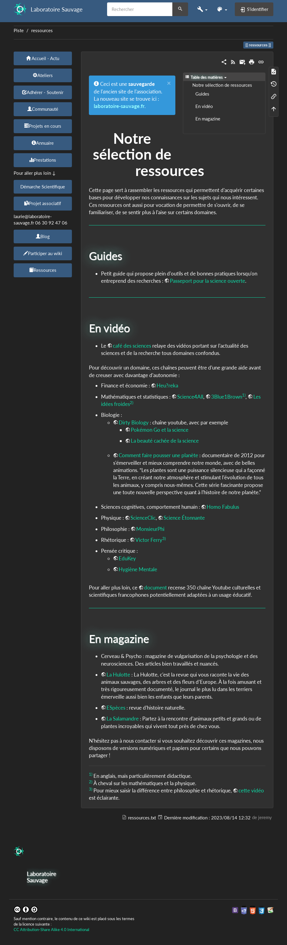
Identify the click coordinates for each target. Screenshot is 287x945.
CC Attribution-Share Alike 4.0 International (51, 929)
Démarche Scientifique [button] (42, 186)
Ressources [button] (42, 270)
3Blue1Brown (226, 396)
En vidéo (204, 106)
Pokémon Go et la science (159, 430)
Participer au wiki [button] (42, 253)
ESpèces (115, 707)
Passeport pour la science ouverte (207, 281)
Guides (202, 93)
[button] (202, 9)
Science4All (190, 396)
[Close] (169, 83)
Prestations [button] (42, 160)
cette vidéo (251, 790)
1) (243, 395)
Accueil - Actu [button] (42, 58)
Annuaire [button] (43, 143)
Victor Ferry (148, 540)
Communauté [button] (42, 109)
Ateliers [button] (43, 75)
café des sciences (132, 346)
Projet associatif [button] (42, 203)
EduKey (127, 558)
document (155, 587)
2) (131, 402)
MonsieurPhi (150, 529)
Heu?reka (167, 385)
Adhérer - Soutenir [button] (42, 92)
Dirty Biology (134, 422)
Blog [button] (43, 236)
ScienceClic (143, 518)
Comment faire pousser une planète (158, 455)
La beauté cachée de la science (165, 440)
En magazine (207, 118)
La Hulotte (118, 674)
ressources (42, 30)
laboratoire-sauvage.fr (119, 106)
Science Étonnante (184, 518)
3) (164, 538)
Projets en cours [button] (42, 126)
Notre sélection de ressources (222, 85)
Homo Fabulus (223, 507)
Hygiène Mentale (138, 569)
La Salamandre (122, 718)
